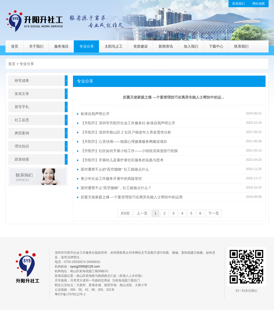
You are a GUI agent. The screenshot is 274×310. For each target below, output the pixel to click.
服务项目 (61, 46)
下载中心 (216, 46)
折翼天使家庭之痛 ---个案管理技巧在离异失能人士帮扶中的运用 (131, 197)
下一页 (213, 213)
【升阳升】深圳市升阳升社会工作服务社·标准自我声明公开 (128, 123)
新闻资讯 (166, 46)
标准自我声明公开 (95, 114)
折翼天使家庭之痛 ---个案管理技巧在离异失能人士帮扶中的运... (173, 97)
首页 (14, 46)
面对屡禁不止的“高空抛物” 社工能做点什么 (115, 169)
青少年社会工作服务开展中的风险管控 (111, 178)
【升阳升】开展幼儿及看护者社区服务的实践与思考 (122, 160)
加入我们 (191, 46)
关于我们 (36, 46)
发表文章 (22, 94)
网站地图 (258, 3)
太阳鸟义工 (114, 46)
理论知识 (22, 146)
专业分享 (86, 46)
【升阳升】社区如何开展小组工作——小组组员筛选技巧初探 (129, 151)
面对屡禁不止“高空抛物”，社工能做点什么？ (116, 188)
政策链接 (22, 159)
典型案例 (22, 133)
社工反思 (22, 120)
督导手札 (22, 107)
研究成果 (22, 80)
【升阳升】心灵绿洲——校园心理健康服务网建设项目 (124, 141)
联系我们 (238, 3)
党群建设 (140, 46)
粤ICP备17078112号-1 (70, 294)
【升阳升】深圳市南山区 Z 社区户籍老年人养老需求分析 (126, 132)
